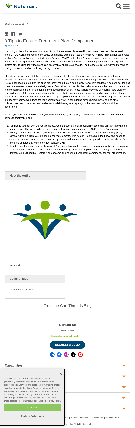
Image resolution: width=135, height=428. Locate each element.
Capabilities (14, 365)
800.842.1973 (67, 331)
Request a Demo (67, 344)
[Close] (60, 373)
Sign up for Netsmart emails (65, 336)
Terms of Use (97, 418)
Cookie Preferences (79, 418)
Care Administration (20, 289)
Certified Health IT (114, 418)
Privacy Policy (51, 391)
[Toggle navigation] (126, 6)
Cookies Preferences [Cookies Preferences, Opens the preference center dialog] (32, 416)
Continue (32, 407)
